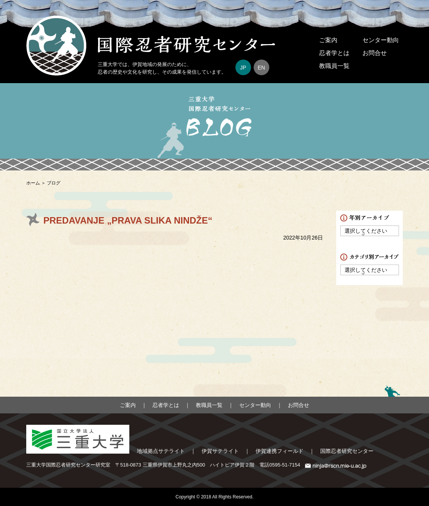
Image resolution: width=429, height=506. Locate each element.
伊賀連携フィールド (279, 451)
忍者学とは (334, 53)
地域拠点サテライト (161, 451)
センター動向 (380, 40)
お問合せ (374, 53)
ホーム (33, 183)
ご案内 (328, 40)
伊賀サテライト (220, 451)
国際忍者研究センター (346, 451)
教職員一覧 (334, 66)
